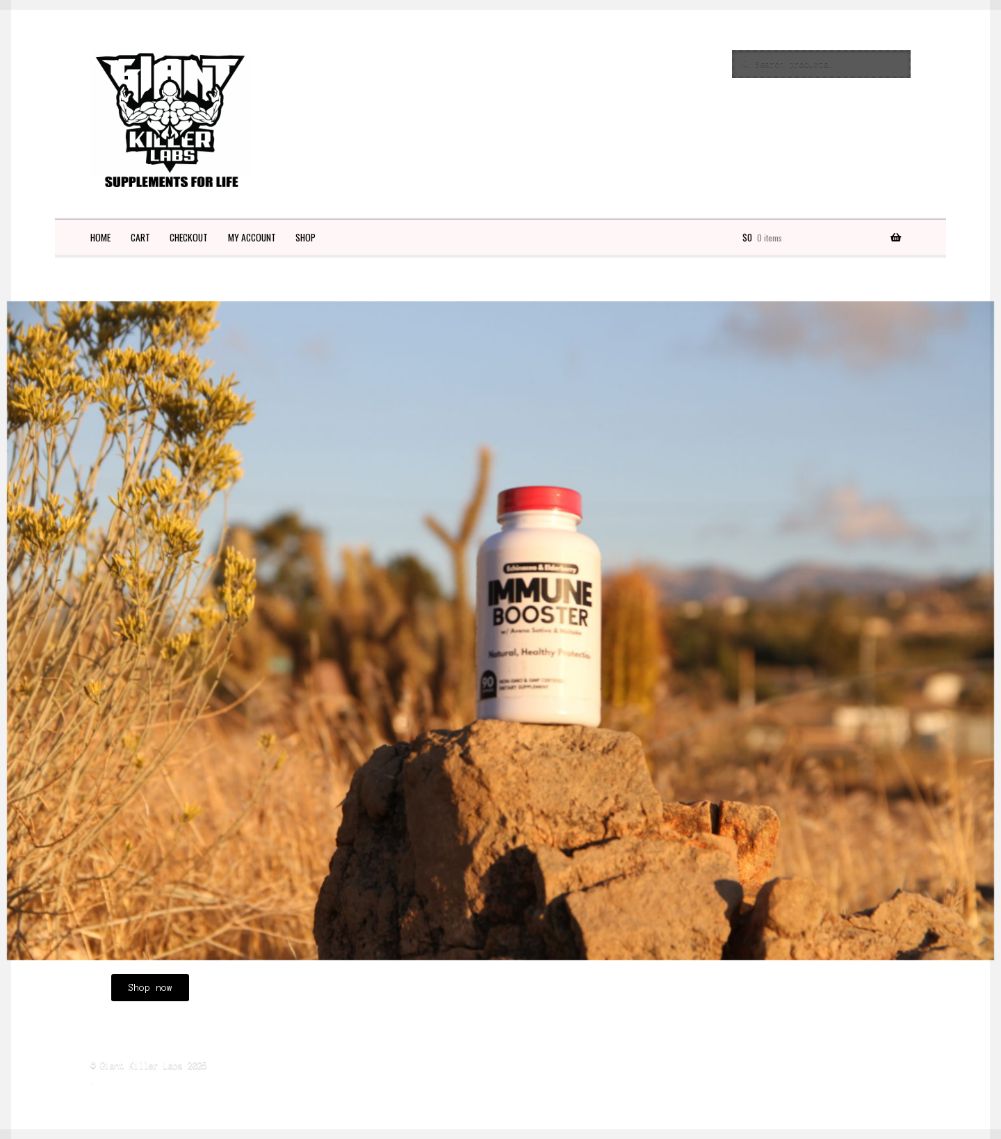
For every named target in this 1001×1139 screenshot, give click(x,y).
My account (252, 237)
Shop (305, 237)
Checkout (189, 237)
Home (100, 237)
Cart (140, 237)
